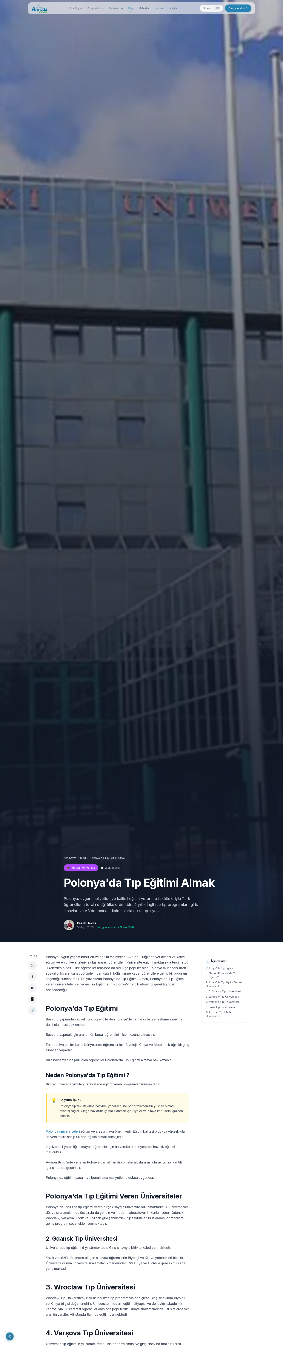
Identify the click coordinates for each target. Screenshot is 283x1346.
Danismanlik (238, 8)
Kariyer (159, 8)
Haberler (144, 8)
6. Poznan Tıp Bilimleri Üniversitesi (219, 1014)
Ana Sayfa (76, 8)
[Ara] (211, 8)
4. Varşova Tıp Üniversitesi (222, 1001)
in (32, 987)
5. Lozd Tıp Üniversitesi (220, 1007)
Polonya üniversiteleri (63, 1131)
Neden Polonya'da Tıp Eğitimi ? (223, 975)
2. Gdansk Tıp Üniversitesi (225, 991)
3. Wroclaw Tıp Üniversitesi (222, 996)
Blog (130, 9)
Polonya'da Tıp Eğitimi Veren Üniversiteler (224, 984)
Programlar (95, 8)
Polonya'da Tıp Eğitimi (219, 968)
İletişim (173, 8)
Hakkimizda (116, 8)
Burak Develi (86, 923)
